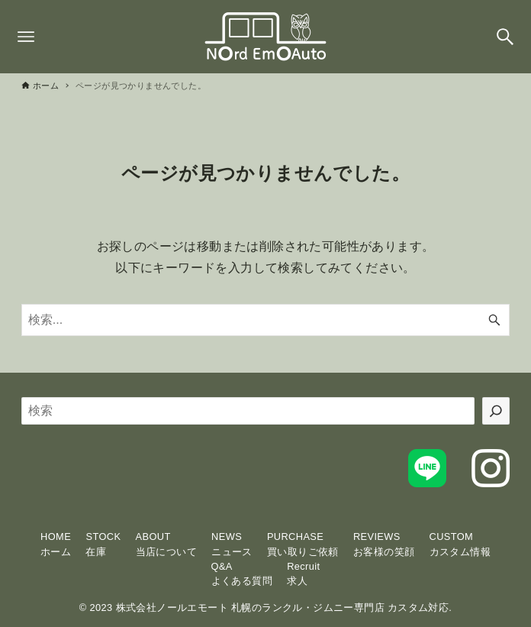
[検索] (496, 411)
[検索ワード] (265, 320)
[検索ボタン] (505, 36)
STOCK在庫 (103, 544)
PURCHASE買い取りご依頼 (303, 544)
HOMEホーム (55, 544)
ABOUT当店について (166, 544)
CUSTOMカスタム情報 (460, 544)
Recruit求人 (303, 574)
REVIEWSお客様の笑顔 (383, 544)
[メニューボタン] (26, 36)
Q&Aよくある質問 (241, 574)
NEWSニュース (232, 544)
